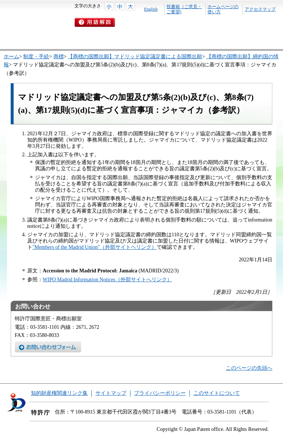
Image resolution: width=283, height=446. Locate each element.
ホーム (11, 56)
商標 (58, 56)
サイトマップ (110, 393)
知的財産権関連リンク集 (59, 393)
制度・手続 (36, 56)
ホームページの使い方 (222, 9)
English (151, 9)
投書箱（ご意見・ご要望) (184, 9)
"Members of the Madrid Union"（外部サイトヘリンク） (94, 247)
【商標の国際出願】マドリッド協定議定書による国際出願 (135, 56)
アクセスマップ (260, 9)
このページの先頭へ (249, 368)
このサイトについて (216, 393)
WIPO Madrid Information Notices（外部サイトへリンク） (107, 279)
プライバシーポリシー (160, 393)
